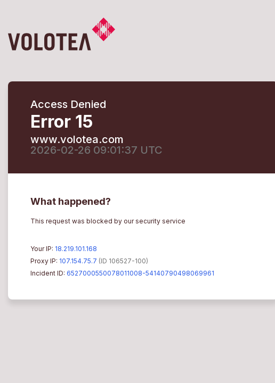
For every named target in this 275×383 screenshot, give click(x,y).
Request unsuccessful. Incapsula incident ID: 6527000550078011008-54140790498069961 (137, 191)
